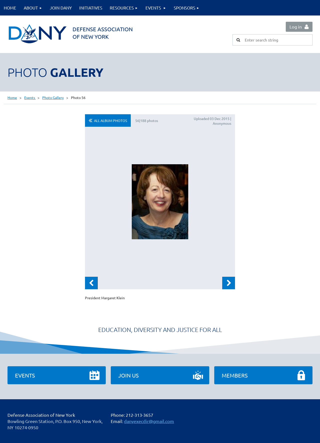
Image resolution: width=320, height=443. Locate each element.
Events (30, 97)
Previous (91, 283)
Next (228, 283)
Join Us (128, 375)
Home (12, 97)
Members (235, 375)
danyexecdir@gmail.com (149, 421)
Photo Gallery (53, 97)
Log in (296, 26)
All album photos (110, 120)
